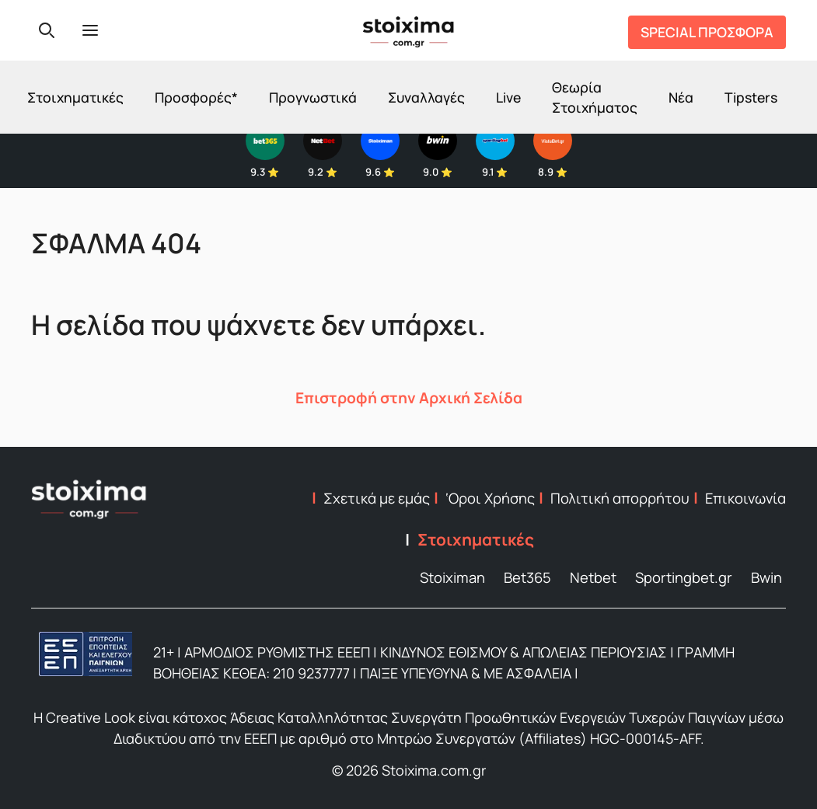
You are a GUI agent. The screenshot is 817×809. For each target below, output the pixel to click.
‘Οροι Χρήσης (490, 498)
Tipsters (750, 97)
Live (508, 97)
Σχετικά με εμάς (376, 498)
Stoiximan (452, 577)
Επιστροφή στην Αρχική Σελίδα (408, 398)
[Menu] (90, 30)
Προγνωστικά (313, 97)
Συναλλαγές (426, 97)
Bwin (766, 577)
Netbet (593, 577)
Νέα (681, 97)
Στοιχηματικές (75, 97)
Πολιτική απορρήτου (620, 498)
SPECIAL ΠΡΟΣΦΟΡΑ (707, 32)
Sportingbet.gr (683, 577)
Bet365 (527, 577)
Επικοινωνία (745, 498)
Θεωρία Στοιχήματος (594, 97)
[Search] (46, 30)
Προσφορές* (196, 97)
